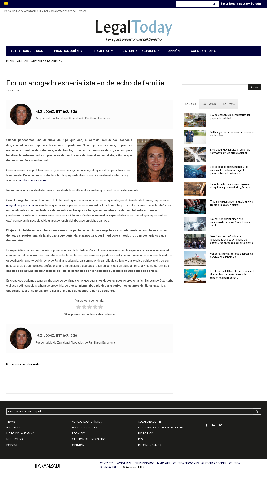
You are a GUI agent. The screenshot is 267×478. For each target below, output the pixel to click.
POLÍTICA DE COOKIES (186, 463)
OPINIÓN (78, 445)
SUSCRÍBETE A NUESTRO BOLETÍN (160, 427)
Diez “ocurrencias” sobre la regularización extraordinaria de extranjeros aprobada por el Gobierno (231, 239)
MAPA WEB (163, 463)
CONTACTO (107, 463)
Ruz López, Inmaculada (56, 111)
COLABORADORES (150, 421)
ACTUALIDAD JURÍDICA (86, 421)
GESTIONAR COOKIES (213, 463)
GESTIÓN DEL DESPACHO (88, 439)
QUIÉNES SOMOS (144, 463)
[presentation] (190, 104)
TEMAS (10, 421)
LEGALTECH (80, 433)
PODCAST (12, 445)
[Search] (214, 4)
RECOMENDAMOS (149, 445)
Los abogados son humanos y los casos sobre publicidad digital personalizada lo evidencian (229, 170)
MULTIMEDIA (14, 439)
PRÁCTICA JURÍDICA (85, 427)
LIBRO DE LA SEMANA (20, 433)
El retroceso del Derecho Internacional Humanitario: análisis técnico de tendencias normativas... (232, 274)
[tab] (190, 104)
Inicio (10, 61)
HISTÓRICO (145, 433)
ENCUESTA (13, 427)
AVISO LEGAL (124, 463)
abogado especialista (20, 205)
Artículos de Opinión (46, 61)
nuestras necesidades (32, 180)
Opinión (22, 61)
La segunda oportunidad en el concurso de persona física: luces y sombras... (230, 222)
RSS (140, 439)
